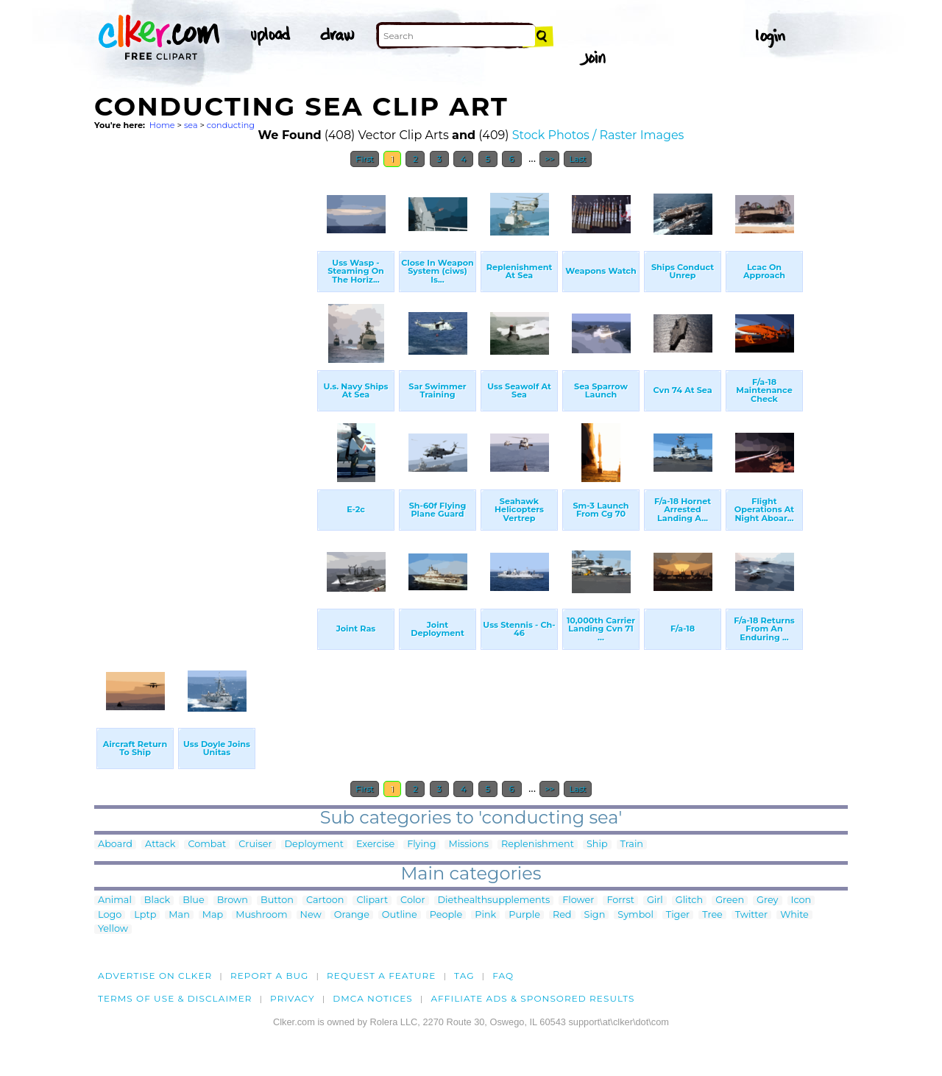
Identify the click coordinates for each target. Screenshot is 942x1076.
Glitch (689, 900)
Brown (232, 900)
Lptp (145, 915)
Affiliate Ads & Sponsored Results (532, 998)
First (364, 159)
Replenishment (537, 844)
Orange (351, 915)
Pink (485, 915)
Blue (193, 900)
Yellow (113, 929)
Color (412, 900)
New (311, 915)
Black (157, 900)
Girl (655, 900)
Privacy (292, 998)
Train (631, 844)
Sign (595, 915)
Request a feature (381, 975)
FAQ (503, 975)
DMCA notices (373, 998)
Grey (767, 900)
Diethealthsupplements (494, 900)
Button (277, 900)
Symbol (635, 915)
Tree (712, 915)
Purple (524, 915)
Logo (109, 915)
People (446, 915)
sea (191, 125)
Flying (421, 844)
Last (577, 159)
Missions (468, 844)
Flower (578, 900)
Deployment (314, 844)
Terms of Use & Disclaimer (175, 998)
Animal (115, 900)
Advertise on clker (155, 975)
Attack (160, 844)
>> (549, 159)
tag (464, 975)
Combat (207, 844)
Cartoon (325, 900)
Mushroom (261, 915)
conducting (231, 125)
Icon (801, 900)
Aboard (115, 844)
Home (162, 125)
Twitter (751, 915)
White (794, 915)
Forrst (620, 900)
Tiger (678, 915)
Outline (399, 915)
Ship (597, 844)
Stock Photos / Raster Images (598, 135)
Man (179, 915)
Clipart (372, 900)
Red (562, 915)
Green (729, 900)
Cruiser (255, 844)
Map (212, 915)
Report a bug (269, 975)
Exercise (375, 844)
